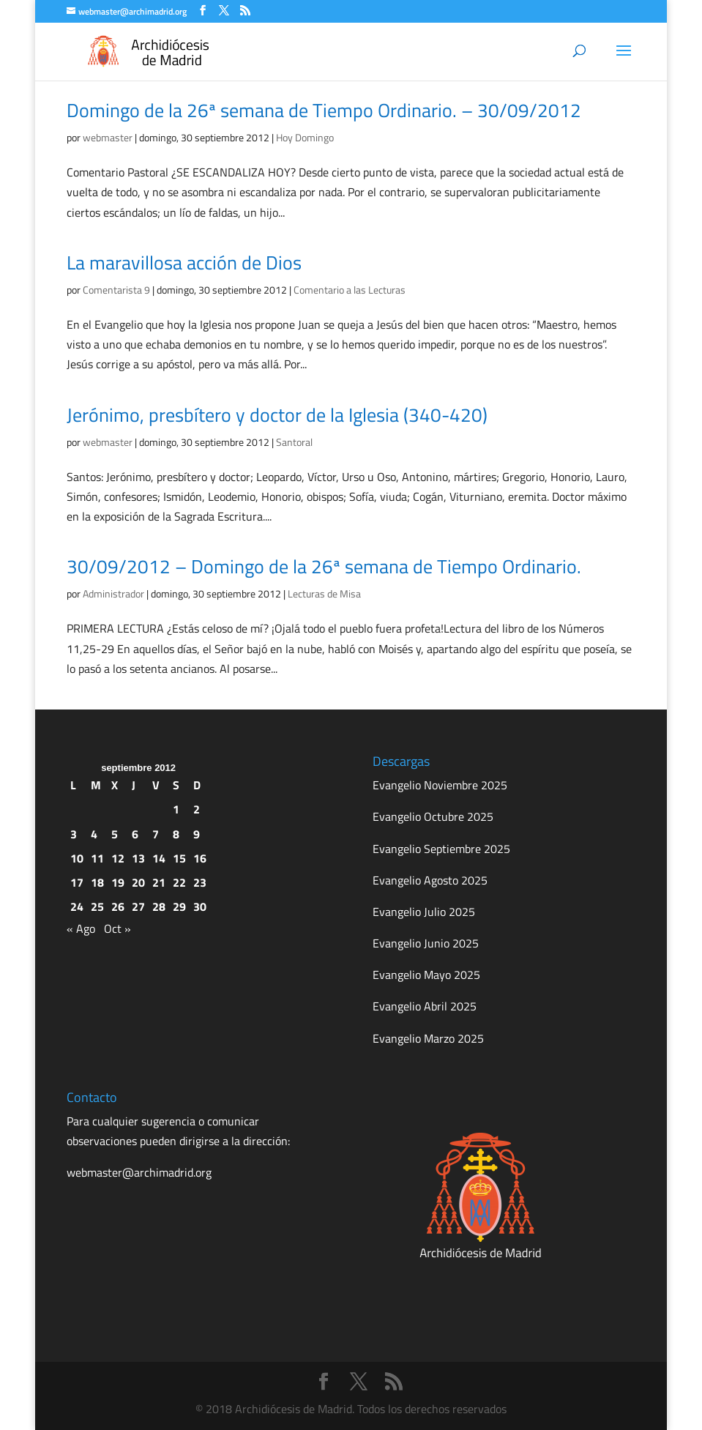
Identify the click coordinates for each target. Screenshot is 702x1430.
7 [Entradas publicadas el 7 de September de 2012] (155, 834)
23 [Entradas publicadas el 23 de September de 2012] (199, 882)
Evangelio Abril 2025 (425, 1006)
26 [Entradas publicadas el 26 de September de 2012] (117, 906)
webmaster (107, 137)
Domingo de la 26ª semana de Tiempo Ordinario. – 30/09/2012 (324, 110)
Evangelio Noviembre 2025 (440, 785)
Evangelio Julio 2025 (424, 911)
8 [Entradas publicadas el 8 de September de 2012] (176, 834)
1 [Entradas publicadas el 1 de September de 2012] (176, 809)
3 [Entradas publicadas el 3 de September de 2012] (73, 834)
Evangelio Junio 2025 (426, 943)
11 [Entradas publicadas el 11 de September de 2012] (97, 858)
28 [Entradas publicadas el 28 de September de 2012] (158, 906)
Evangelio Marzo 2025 (428, 1038)
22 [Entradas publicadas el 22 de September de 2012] (179, 882)
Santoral (294, 442)
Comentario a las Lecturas (350, 289)
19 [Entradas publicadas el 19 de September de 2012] (117, 882)
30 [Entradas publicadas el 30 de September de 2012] (199, 906)
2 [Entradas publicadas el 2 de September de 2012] (196, 809)
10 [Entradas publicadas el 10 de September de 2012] (76, 858)
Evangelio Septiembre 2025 (441, 848)
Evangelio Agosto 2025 (430, 880)
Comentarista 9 (116, 289)
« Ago (81, 928)
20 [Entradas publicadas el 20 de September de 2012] (138, 882)
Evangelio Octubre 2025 (433, 816)
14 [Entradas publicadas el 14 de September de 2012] (158, 858)
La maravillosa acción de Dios (184, 262)
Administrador (113, 593)
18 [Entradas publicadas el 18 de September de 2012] (97, 882)
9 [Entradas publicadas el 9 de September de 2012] (196, 834)
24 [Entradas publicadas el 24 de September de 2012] (76, 906)
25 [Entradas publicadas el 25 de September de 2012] (97, 906)
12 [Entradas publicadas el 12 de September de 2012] (117, 858)
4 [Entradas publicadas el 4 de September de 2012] (94, 834)
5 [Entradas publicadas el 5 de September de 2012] (114, 834)
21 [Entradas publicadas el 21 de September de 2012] (158, 882)
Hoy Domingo (305, 137)
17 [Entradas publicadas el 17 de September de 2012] (76, 882)
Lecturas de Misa (324, 593)
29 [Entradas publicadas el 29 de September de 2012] (179, 906)
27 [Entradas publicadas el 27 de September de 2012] (138, 906)
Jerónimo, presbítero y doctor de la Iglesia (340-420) (277, 415)
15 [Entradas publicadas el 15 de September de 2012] (179, 858)
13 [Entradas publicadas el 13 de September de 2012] (138, 858)
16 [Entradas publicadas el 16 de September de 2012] (199, 858)
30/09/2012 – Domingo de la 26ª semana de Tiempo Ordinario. (324, 566)
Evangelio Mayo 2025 (426, 974)
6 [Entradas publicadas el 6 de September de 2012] (135, 834)
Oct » (117, 928)
